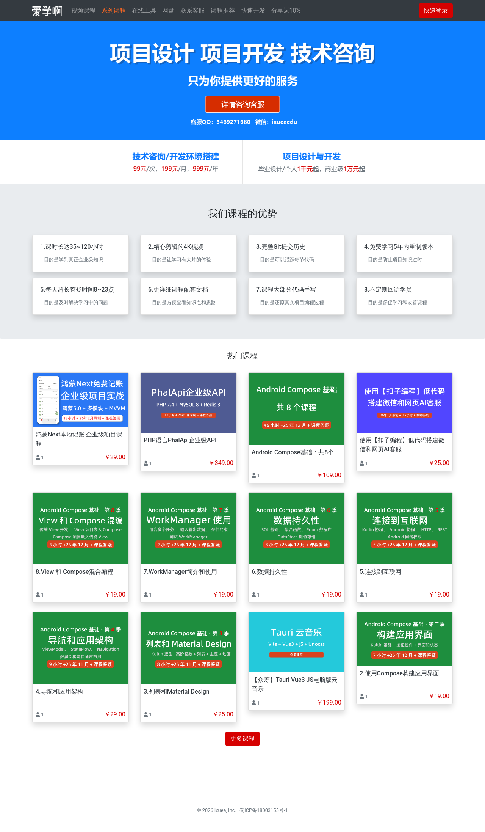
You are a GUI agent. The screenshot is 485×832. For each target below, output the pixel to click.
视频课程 (83, 10)
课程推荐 (223, 10)
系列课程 (114, 10)
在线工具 (144, 10)
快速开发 (253, 10)
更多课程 (242, 738)
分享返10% (286, 10)
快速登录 (436, 10)
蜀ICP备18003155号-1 (263, 810)
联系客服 (192, 10)
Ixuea (220, 810)
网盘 (168, 10)
